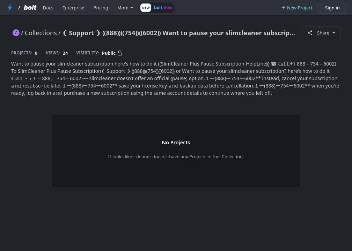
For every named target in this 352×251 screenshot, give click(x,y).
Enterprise (74, 8)
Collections (41, 33)
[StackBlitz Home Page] (9, 7)
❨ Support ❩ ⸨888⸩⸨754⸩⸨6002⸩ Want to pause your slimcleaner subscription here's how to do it (179, 33)
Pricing (101, 8)
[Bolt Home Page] (30, 7)
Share (321, 33)
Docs (48, 8)
